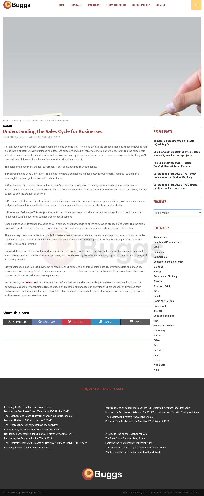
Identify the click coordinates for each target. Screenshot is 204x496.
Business (159, 252)
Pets (156, 345)
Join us (160, 5)
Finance (158, 281)
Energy (157, 271)
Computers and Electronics (169, 261)
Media (157, 335)
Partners (94, 5)
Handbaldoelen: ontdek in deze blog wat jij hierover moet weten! (38, 434)
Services (158, 350)
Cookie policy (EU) (138, 493)
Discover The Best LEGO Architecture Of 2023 (28, 420)
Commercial (160, 257)
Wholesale (159, 365)
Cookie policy (141, 5)
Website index (181, 493)
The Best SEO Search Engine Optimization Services (31, 425)
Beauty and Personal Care (168, 242)
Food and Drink (162, 286)
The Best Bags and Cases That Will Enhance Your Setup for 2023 (38, 416)
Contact (76, 5)
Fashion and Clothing (165, 276)
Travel (157, 360)
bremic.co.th (31, 282)
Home (61, 5)
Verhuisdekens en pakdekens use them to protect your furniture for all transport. (148, 407)
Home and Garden (164, 301)
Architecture (160, 237)
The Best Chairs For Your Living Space (125, 438)
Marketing (7, 126)
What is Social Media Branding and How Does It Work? (133, 452)
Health (157, 296)
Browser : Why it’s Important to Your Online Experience (32, 429)
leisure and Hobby (164, 325)
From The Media (116, 5)
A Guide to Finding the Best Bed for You (126, 434)
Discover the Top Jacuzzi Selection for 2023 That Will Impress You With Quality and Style (152, 412)
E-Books (158, 266)
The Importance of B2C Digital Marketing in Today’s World (135, 447)
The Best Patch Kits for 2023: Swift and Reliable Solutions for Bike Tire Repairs (45, 443)
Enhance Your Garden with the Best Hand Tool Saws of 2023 (137, 421)
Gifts (156, 291)
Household (160, 306)
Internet (158, 311)
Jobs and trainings (164, 315)
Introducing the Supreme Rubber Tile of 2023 (28, 438)
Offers (157, 340)
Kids (156, 320)
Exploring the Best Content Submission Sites (27, 407)
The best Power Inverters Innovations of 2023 (129, 417)
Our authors (155, 493)
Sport (157, 355)
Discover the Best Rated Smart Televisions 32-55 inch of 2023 (36, 411)
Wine (156, 369)
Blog (156, 247)
